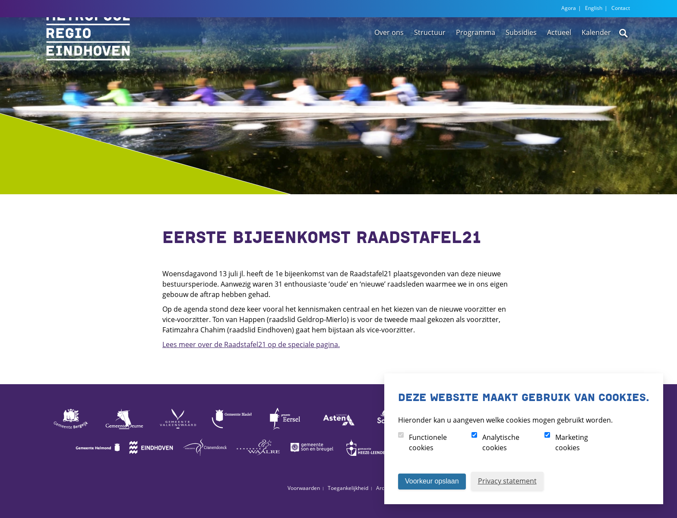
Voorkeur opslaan (432, 481)
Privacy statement (507, 481)
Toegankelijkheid (348, 488)
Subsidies (521, 57)
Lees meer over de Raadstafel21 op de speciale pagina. (251, 344)
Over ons (389, 57)
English (593, 8)
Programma (475, 57)
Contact (620, 8)
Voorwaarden (304, 488)
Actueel (559, 57)
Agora (568, 8)
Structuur (430, 57)
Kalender (596, 57)
